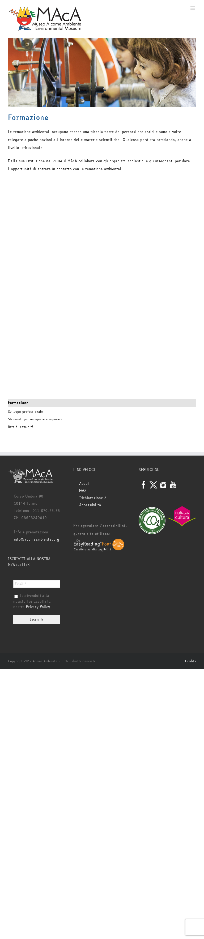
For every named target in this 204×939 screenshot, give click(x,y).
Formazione (18, 403)
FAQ (82, 491)
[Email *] (36, 584)
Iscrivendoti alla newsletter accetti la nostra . (32, 601)
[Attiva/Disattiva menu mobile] (193, 8)
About (84, 483)
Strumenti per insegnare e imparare (35, 419)
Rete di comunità (21, 426)
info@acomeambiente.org (36, 539)
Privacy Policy (38, 607)
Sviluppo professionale (25, 411)
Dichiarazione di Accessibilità (93, 501)
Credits (190, 661)
